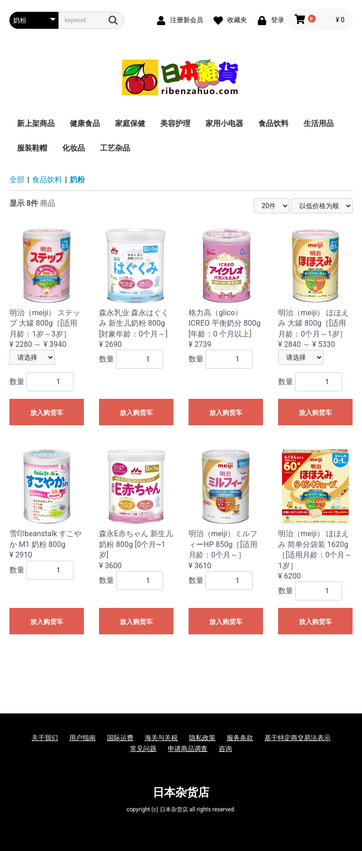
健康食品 (85, 123)
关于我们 (45, 737)
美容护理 (175, 123)
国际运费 (120, 737)
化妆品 (73, 147)
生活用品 (319, 123)
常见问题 (143, 748)
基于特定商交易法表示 (297, 737)
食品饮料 (273, 123)
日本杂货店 (181, 792)
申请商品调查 (187, 748)
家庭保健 (130, 123)
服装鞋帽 (32, 147)
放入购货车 (46, 412)
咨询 (225, 748)
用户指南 (82, 737)
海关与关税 (161, 737)
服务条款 (240, 737)
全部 (17, 179)
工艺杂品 (115, 147)
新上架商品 (36, 123)
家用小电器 (224, 123)
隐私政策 (202, 737)
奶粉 (77, 179)
